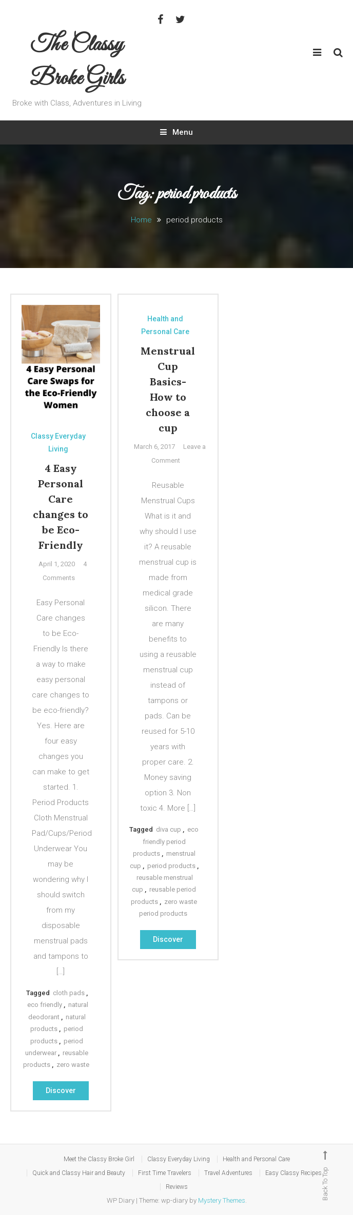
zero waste (72, 1064)
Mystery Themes (221, 1200)
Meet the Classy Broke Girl (99, 1159)
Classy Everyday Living (58, 442)
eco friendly (44, 1004)
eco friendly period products (166, 841)
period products (171, 866)
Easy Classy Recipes (293, 1173)
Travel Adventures (228, 1173)
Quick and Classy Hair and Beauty (78, 1173)
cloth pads (69, 993)
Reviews (177, 1186)
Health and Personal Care (165, 325)
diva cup (168, 829)
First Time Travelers (164, 1173)
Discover (61, 1090)
